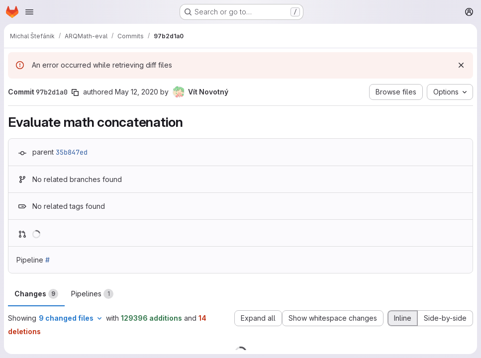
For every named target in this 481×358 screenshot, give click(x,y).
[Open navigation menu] (29, 12)
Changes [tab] (36, 294)
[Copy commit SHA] (75, 92)
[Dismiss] (461, 65)
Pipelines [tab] (92, 294)
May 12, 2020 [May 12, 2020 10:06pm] (136, 92)
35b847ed (72, 152)
